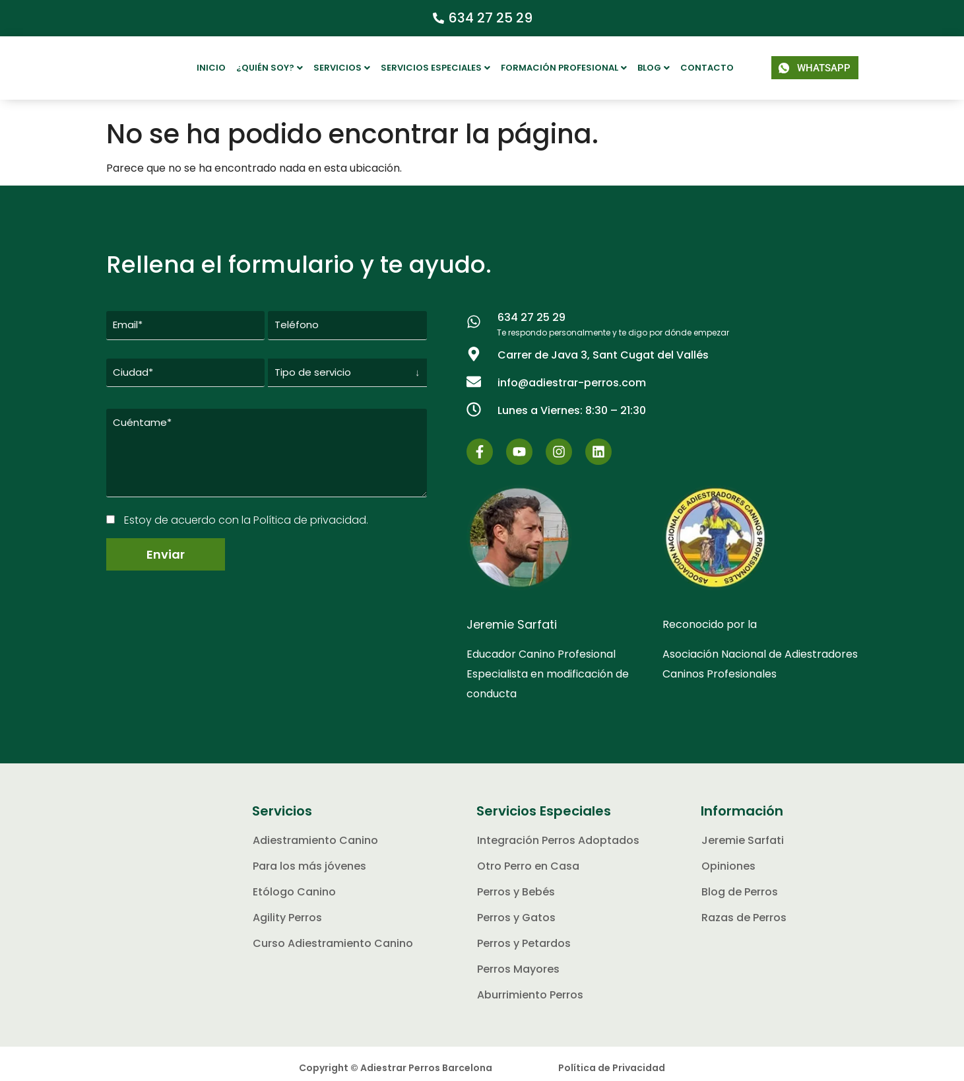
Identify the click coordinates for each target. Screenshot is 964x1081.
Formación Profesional (564, 67)
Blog (653, 67)
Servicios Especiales (435, 67)
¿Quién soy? (269, 67)
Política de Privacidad (611, 1059)
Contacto (707, 67)
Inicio (211, 67)
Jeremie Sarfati (511, 616)
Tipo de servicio (312, 359)
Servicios (341, 67)
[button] (269, 68)
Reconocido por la (709, 616)
